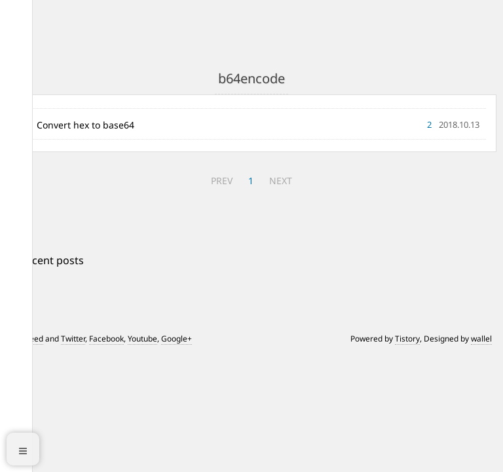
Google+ (176, 338)
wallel (481, 338)
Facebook (106, 338)
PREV (222, 180)
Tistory (407, 338)
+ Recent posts (47, 260)
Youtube (142, 338)
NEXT (280, 180)
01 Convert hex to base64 (79, 125)
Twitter (73, 338)
